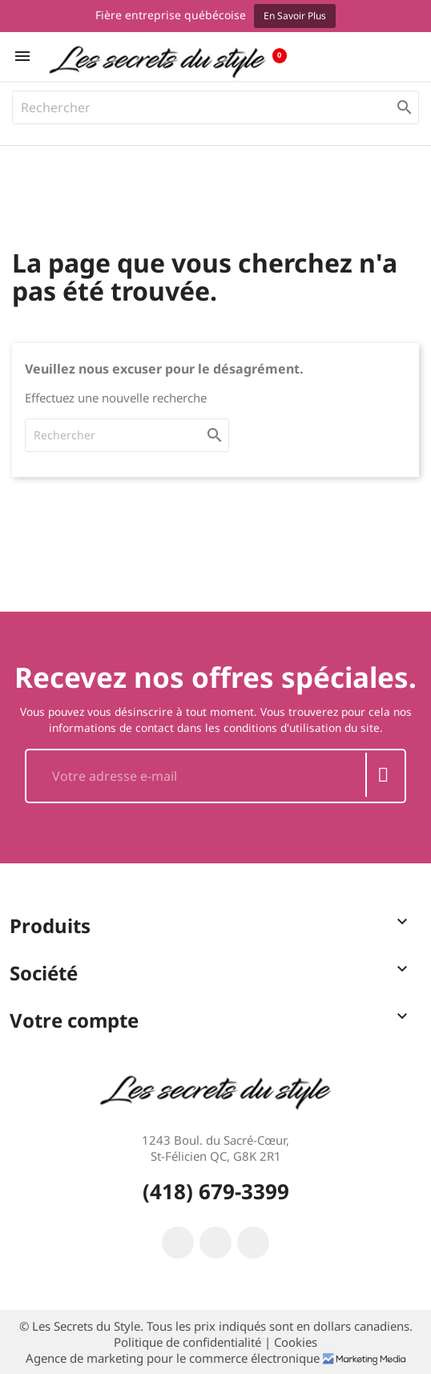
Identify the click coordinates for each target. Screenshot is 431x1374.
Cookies (295, 1342)
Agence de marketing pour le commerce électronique (174, 1358)
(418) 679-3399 (216, 1191)
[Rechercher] (215, 107)
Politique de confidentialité (189, 1342)
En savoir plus (295, 15)
